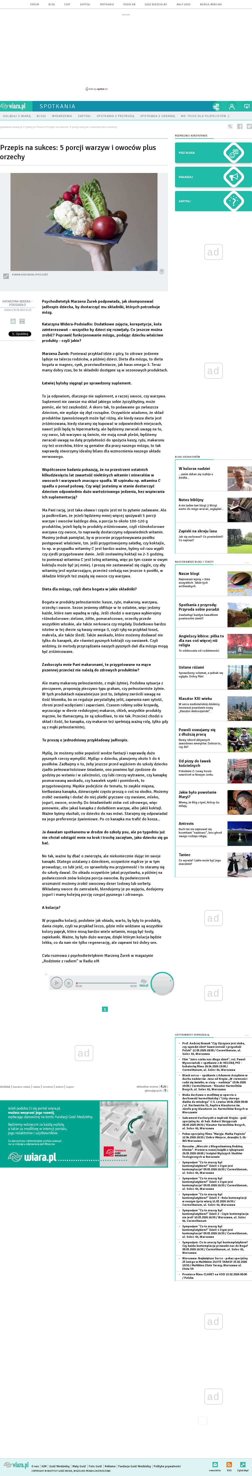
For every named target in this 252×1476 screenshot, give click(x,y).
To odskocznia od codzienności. (199, 651)
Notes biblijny (191, 500)
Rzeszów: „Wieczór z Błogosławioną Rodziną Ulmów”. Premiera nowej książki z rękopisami (213, 1152)
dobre (60, 1086)
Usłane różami (191, 667)
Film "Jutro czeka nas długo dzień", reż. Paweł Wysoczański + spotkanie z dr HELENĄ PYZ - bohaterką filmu (213, 1065)
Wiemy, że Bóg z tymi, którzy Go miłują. (199, 804)
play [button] (56, 983)
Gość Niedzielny (156, 4)
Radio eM (130, 4)
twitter (249, 126)
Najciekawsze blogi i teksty (194, 562)
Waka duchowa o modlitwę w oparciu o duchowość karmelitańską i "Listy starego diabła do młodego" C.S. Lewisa (215, 1103)
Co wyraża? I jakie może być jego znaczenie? (200, 862)
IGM (44, 1466)
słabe (36, 1086)
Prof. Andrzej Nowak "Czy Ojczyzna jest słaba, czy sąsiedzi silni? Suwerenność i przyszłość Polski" (213, 1049)
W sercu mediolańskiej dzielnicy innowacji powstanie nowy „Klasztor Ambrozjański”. (199, 707)
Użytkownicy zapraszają (192, 1035)
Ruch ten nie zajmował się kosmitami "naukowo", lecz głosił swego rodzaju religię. (200, 832)
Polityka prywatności (167, 1466)
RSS (229, 1463)
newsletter (215, 1463)
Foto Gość (95, 1466)
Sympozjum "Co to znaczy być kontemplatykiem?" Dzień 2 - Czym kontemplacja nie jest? (215, 1216)
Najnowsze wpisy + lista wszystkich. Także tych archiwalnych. (194, 582)
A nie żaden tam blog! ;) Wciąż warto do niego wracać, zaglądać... (201, 507)
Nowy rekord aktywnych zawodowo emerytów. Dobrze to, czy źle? (200, 743)
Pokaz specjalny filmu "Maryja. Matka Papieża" (214, 1137)
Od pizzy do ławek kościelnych (195, 763)
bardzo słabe (21, 1086)
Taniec (184, 855)
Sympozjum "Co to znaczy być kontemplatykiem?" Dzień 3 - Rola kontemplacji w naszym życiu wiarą (214, 1200)
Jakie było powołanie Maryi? (197, 794)
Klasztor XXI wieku (195, 698)
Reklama (110, 1466)
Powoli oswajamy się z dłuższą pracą (197, 732)
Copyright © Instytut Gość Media (52, 1471)
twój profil (232, 106)
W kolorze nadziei (194, 468)
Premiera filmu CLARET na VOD (214, 1276)
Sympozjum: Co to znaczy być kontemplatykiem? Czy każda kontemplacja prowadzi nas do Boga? (215, 1248)
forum (34, 4)
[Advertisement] (126, 51)
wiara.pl (16, 106)
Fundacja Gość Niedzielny (134, 1466)
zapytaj (85, 4)
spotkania (107, 4)
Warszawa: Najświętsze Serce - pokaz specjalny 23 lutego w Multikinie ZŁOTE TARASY (215, 1264)
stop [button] (68, 983)
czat (67, 4)
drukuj (22, 321)
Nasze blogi (189, 573)
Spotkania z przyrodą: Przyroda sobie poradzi (199, 607)
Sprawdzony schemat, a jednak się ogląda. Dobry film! (201, 674)
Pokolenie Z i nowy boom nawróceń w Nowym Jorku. (196, 773)
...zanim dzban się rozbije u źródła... (196, 476)
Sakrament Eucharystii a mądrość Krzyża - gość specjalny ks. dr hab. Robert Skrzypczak (214, 1123)
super (70, 1086)
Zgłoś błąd (242, 1463)
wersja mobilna (211, 4)
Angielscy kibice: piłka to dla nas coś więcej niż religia (201, 640)
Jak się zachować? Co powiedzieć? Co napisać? (201, 538)
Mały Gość (183, 4)
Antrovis (186, 823)
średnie (48, 1086)
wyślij (13, 321)
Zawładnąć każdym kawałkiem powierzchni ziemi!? (198, 616)
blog (51, 4)
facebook (239, 126)
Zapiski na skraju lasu (198, 531)
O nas (35, 1466)
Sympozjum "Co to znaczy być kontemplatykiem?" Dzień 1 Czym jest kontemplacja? (215, 1168)
